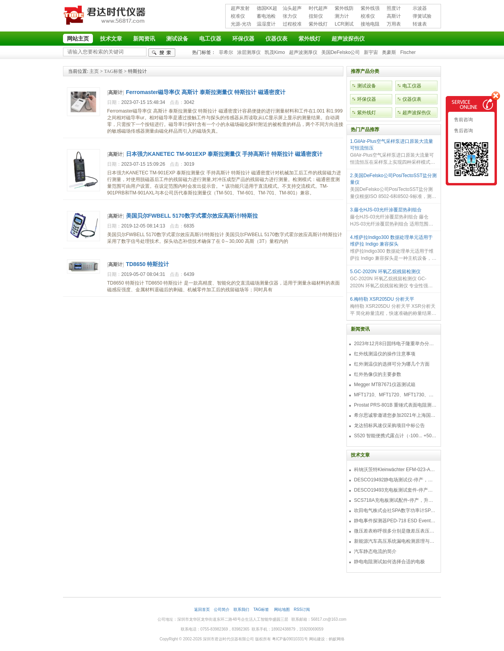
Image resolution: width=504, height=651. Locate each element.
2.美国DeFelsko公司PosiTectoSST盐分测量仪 (393, 179)
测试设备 (177, 38)
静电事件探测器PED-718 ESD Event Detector (395, 520)
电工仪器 (210, 38)
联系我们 (241, 609)
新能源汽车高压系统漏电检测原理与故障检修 (395, 541)
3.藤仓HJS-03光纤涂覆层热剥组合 (386, 210)
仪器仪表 (276, 38)
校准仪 (238, 16)
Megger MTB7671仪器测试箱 (384, 384)
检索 (161, 52)
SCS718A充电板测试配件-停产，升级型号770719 (395, 500)
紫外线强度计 (370, 9)
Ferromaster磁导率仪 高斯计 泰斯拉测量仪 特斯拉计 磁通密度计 (205, 92)
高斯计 (394, 16)
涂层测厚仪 (249, 52)
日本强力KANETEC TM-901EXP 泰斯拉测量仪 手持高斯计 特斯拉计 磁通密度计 (224, 154)
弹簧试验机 (422, 16)
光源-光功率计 (241, 24)
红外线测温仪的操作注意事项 (384, 354)
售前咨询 (463, 119)
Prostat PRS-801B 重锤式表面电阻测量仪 (395, 405)
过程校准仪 (292, 24)
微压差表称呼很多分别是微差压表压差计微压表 (395, 531)
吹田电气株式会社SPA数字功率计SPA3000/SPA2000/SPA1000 (395, 510)
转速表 (420, 24)
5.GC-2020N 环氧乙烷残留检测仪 (385, 271)
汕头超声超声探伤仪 (292, 9)
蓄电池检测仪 (266, 16)
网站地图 (282, 609)
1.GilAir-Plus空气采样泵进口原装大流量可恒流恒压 (391, 145)
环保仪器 (243, 38)
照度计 (394, 8)
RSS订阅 (302, 609)
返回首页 (202, 609)
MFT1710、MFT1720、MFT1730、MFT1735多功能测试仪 (395, 395)
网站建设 (317, 639)
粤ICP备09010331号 (290, 639)
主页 (94, 71)
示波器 (420, 8)
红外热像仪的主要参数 (377, 374)
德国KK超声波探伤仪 (267, 9)
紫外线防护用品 (344, 9)
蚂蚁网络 (337, 639)
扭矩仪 (316, 16)
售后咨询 (463, 130)
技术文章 (111, 38)
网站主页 (78, 38)
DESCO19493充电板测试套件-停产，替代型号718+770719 (395, 490)
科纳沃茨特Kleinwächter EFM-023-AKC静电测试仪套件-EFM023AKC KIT (395, 469)
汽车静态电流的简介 (375, 551)
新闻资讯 (144, 38)
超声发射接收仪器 (240, 9)
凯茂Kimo (275, 52)
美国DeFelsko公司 (340, 52)
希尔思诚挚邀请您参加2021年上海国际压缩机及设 (395, 415)
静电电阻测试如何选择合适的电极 (389, 561)
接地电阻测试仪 (370, 24)
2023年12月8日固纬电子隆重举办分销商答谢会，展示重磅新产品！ (395, 343)
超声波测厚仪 (303, 52)
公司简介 (222, 609)
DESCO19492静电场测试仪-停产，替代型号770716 (395, 480)
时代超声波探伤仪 (318, 9)
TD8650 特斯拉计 (147, 264)
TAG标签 (113, 71)
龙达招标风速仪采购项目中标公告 (389, 425)
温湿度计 (266, 24)
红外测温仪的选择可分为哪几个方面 (392, 364)
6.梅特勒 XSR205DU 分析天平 (382, 299)
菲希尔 (226, 52)
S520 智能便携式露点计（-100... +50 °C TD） (395, 435)
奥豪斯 (389, 52)
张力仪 (290, 16)
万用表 (394, 24)
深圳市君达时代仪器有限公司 (105, 16)
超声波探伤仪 (348, 38)
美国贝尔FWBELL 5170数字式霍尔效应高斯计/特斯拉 (192, 216)
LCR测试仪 (344, 24)
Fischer (407, 52)
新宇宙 (371, 52)
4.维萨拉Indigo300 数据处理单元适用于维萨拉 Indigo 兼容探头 (391, 241)
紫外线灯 (318, 24)
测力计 (342, 16)
